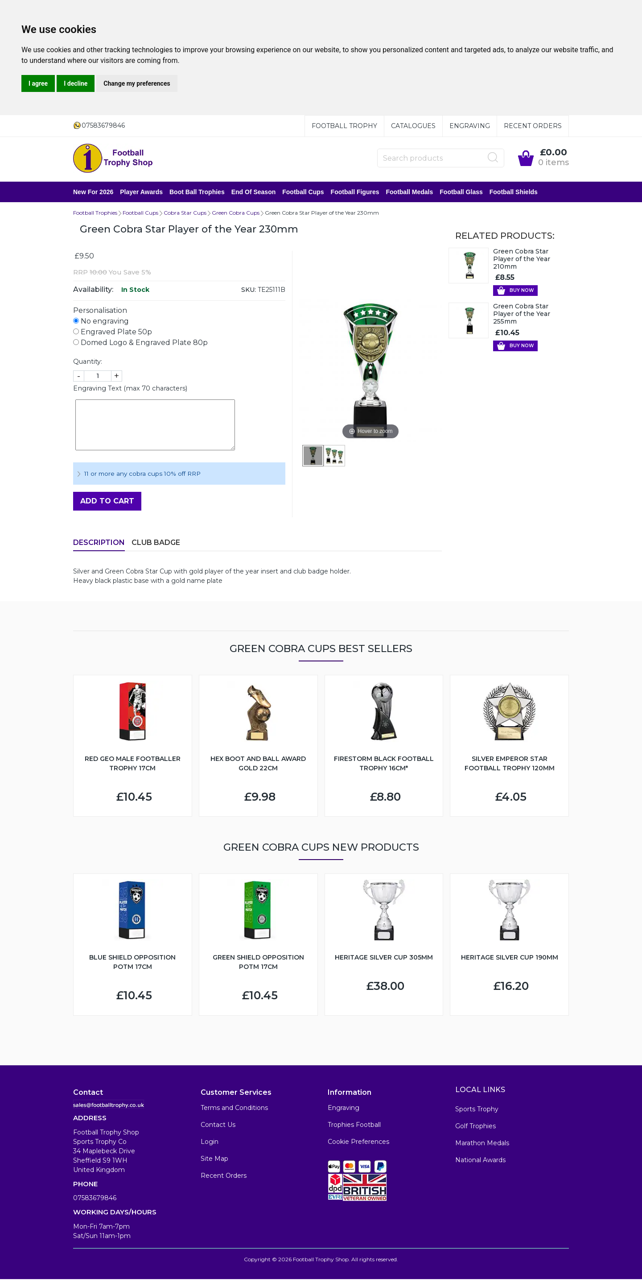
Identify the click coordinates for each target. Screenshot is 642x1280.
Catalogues (413, 126)
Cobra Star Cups (185, 213)
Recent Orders (533, 126)
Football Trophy (344, 126)
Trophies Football (354, 1126)
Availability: (93, 290)
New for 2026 (93, 192)
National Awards (480, 1161)
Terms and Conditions (234, 1109)
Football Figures (355, 192)
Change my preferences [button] (136, 83)
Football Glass (461, 192)
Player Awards (141, 192)
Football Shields (514, 192)
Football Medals (409, 192)
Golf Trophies (475, 1127)
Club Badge (156, 543)
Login (209, 1143)
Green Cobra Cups (235, 213)
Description (99, 543)
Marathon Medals (482, 1144)
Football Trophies (95, 213)
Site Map (214, 1159)
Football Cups (303, 192)
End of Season (253, 192)
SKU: (248, 291)
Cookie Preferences (358, 1143)
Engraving (469, 126)
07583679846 (94, 1199)
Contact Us (218, 1126)
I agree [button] (38, 83)
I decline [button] (75, 83)
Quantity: (87, 362)
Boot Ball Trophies (197, 192)
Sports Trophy (476, 1110)
